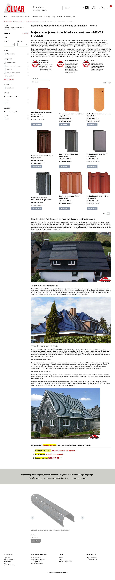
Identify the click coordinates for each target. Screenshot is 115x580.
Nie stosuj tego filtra (12, 96)
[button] (86, 7)
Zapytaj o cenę (11, 62)
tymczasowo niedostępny (14, 66)
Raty (5, 563)
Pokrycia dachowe (19, 21)
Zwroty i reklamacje (37, 563)
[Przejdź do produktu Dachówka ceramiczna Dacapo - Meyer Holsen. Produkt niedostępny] (43, 98)
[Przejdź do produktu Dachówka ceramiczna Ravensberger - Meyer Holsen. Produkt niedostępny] (43, 183)
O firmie (61, 559)
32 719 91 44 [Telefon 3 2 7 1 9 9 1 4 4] (39, 7)
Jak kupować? (8, 561)
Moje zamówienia (92, 557)
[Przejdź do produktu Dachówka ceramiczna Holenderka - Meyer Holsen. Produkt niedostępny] (71, 99)
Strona (104, 82)
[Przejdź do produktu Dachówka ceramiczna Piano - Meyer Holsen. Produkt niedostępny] (99, 140)
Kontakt (61, 557)
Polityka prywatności (10, 559)
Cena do (19, 41)
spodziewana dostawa (13, 72)
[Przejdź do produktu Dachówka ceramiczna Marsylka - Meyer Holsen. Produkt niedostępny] (43, 141)
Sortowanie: (34, 78)
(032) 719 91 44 (54, 458)
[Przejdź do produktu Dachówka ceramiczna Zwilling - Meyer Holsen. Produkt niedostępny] (99, 182)
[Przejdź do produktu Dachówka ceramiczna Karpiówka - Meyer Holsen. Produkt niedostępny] (99, 99)
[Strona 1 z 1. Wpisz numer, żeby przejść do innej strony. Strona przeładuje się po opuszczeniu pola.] (108, 83)
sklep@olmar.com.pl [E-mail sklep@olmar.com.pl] (41, 10)
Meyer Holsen (11, 54)
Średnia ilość (10, 76)
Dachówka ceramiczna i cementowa (35, 21)
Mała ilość (9, 69)
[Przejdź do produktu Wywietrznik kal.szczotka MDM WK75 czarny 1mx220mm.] (53, 510)
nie (7, 103)
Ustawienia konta (92, 559)
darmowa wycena (49, 445)
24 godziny (10, 88)
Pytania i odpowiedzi (10, 565)
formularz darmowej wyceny (63, 450)
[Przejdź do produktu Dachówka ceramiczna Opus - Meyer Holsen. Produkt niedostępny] (71, 140)
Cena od (6, 41)
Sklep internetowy (57, 572)
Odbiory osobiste (36, 561)
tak (7, 100)
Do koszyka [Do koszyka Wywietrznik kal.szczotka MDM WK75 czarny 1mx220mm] (35, 540)
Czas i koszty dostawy (38, 559)
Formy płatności (36, 557)
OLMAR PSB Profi (8, 21)
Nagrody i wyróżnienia (65, 561)
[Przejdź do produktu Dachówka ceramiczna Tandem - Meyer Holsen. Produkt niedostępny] (71, 182)
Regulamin (7, 557)
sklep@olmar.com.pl (54, 454)
